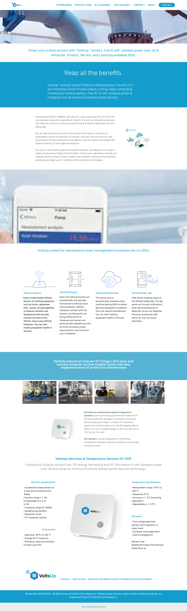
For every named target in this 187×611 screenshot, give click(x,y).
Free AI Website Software (93, 607)
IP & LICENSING (102, 5)
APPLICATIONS (121, 5)
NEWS (151, 5)
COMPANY (138, 5)
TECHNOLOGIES (64, 5)
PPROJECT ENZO (83, 5)
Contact (167, 5)
